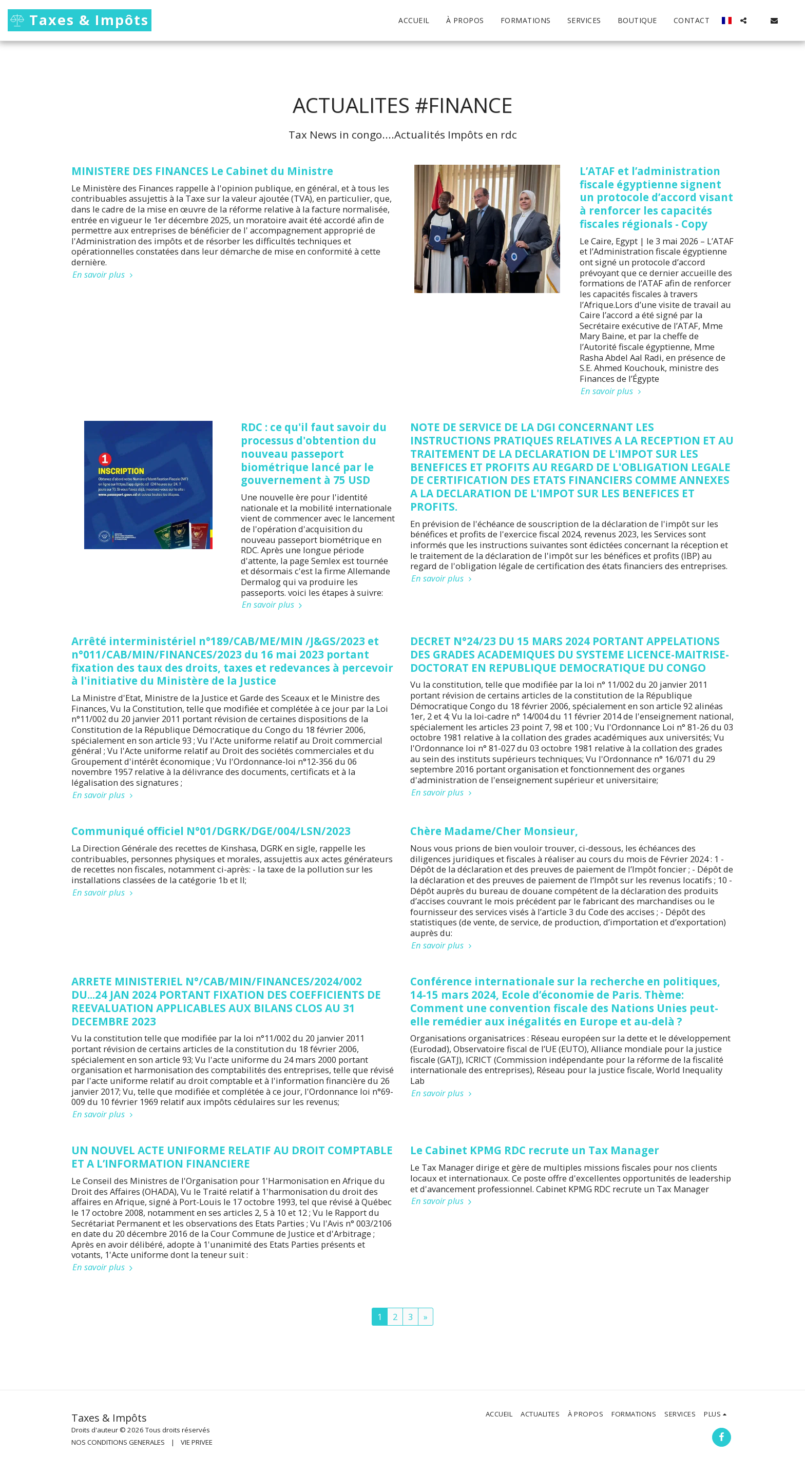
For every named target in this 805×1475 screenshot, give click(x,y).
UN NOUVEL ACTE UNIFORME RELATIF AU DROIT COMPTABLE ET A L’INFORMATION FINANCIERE (232, 1157)
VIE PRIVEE (197, 1442)
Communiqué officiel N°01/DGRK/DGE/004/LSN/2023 (211, 831)
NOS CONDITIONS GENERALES (118, 1442)
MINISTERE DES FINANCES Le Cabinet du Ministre (202, 171)
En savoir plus (104, 274)
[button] (743, 20)
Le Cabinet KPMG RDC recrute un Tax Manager (534, 1150)
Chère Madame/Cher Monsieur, (494, 831)
